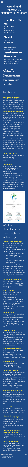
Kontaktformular (8, 49)
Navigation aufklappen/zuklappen (14, 2)
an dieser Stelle (10, 345)
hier (22, 104)
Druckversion (5, 454)
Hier (20, 285)
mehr (12, 308)
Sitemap (11, 454)
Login (26, 454)
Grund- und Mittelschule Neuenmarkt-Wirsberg (14, 9)
